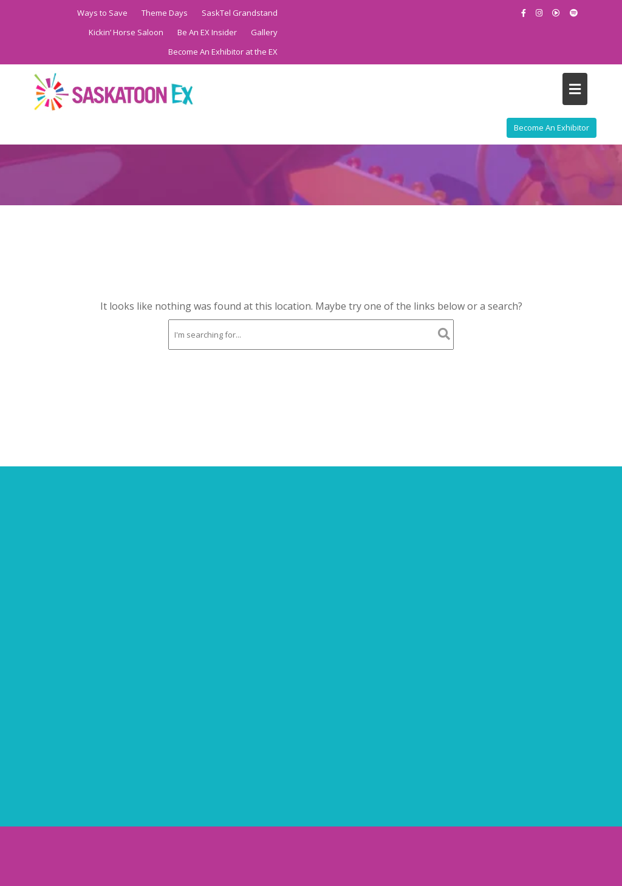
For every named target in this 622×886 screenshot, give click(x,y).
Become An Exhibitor (551, 127)
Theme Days (165, 12)
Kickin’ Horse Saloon (126, 32)
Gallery (264, 32)
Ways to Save (102, 12)
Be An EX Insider (207, 32)
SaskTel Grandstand (240, 12)
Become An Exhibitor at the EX (223, 51)
